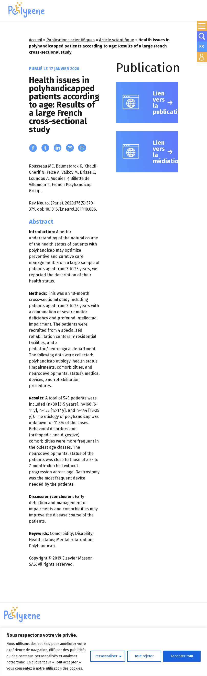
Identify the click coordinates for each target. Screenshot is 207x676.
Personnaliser (105, 656)
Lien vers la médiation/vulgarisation (165, 152)
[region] (103, 652)
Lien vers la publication (165, 102)
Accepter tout (182, 656)
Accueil (35, 39)
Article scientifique (116, 39)
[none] (202, 47)
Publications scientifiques (70, 39)
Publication (148, 67)
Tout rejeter (144, 656)
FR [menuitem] (201, 46)
